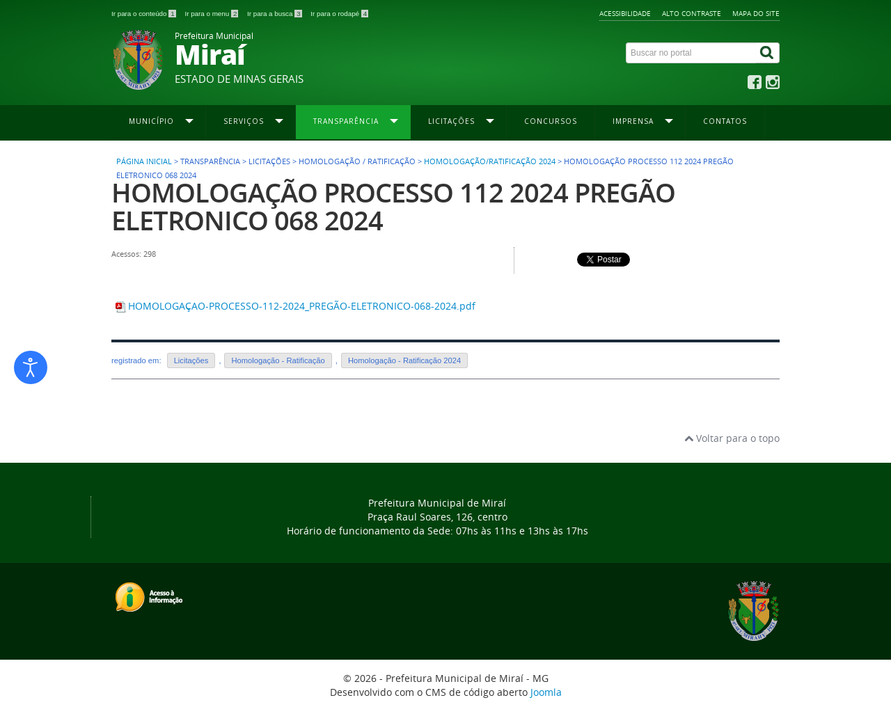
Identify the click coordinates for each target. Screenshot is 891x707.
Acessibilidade (625, 13)
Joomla (546, 692)
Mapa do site (756, 13)
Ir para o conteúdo (144, 13)
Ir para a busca (275, 13)
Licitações (191, 360)
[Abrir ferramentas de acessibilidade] (30, 367)
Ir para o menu (212, 13)
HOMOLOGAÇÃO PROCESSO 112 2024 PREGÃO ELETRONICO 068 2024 (393, 206)
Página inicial (144, 161)
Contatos (725, 121)
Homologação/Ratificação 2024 (489, 161)
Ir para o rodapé (339, 13)
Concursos (550, 121)
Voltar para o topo (732, 438)
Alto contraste (691, 13)
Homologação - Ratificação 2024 (404, 360)
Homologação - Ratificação (277, 360)
